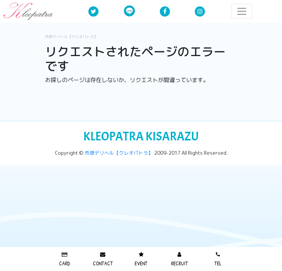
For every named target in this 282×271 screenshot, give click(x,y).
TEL (217, 259)
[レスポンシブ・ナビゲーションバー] (241, 11)
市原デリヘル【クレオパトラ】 (71, 36)
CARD (64, 259)
